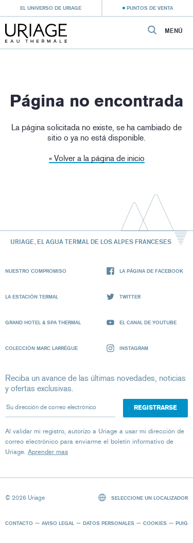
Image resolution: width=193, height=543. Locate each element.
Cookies (155, 523)
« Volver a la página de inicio (97, 158)
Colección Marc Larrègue (41, 348)
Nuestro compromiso (35, 271)
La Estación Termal (31, 296)
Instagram (127, 348)
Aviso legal (58, 523)
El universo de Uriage (50, 8)
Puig (182, 523)
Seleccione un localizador (143, 497)
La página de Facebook (145, 271)
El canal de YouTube (142, 322)
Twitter (124, 296)
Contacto (19, 523)
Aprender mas (48, 452)
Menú (174, 30)
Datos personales (108, 523)
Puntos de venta (150, 8)
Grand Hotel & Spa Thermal (43, 322)
